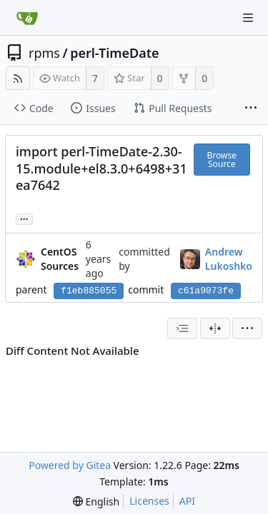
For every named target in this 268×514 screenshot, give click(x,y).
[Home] (27, 18)
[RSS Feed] (18, 78)
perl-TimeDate (114, 53)
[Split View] (215, 328)
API (187, 501)
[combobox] (182, 328)
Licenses (149, 501)
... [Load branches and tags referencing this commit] (24, 218)
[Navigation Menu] (248, 18)
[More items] (250, 108)
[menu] (247, 328)
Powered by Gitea (70, 465)
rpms (44, 53)
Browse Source (222, 159)
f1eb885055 (88, 291)
